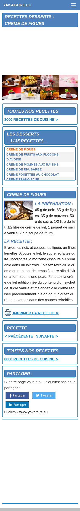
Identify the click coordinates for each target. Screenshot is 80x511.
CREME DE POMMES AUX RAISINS (32, 164)
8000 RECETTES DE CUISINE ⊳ (31, 120)
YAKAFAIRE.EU (17, 5)
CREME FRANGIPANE (22, 179)
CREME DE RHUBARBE (24, 169)
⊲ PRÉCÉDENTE (18, 336)
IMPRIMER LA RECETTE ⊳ (31, 313)
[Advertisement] (40, 51)
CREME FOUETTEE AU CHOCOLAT (32, 174)
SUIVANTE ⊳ (46, 336)
